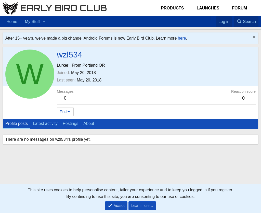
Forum (239, 8)
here (182, 38)
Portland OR (93, 65)
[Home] (208, 18)
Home (11, 21)
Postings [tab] (70, 123)
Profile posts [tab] (16, 123)
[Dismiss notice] (253, 37)
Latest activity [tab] (45, 123)
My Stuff (32, 21)
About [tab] (88, 123)
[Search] (246, 21)
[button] (44, 21)
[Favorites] (213, 18)
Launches (208, 8)
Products (172, 8)
